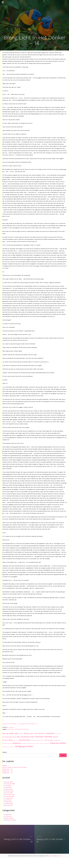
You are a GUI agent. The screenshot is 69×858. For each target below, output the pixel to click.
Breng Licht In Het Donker (14, 729)
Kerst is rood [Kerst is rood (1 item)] (15, 740)
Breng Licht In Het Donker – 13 (10, 723)
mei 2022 (8, 785)
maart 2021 (8, 801)
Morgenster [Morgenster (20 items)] (16, 743)
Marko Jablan (9, 818)
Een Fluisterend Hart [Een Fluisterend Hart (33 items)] (25, 737)
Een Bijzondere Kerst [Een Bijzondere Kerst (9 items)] (9, 737)
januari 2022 (9, 792)
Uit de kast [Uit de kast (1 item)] (42, 743)
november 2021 (9, 796)
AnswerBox (58, 855)
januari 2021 (8, 805)
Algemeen (8, 814)
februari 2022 (9, 791)
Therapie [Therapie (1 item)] (37, 743)
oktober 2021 (9, 798)
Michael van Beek (10, 820)
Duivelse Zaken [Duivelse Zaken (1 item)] (58, 733)
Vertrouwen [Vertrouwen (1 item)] (47, 743)
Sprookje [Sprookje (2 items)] (24, 743)
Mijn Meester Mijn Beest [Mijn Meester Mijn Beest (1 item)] (7, 743)
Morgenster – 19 (7, 771)
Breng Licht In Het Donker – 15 (29, 723)
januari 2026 (9, 782)
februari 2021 (9, 803)
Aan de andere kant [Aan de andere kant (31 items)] (10, 733)
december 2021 (9, 794)
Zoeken (4, 752)
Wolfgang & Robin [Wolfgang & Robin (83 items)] (24, 746)
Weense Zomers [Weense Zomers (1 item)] (5, 746)
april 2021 (8, 800)
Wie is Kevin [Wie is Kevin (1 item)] (12, 746)
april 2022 (8, 787)
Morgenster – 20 (7, 769)
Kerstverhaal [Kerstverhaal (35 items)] (24, 740)
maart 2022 (8, 789)
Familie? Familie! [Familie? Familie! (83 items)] (43, 736)
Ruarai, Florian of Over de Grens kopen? (14, 767)
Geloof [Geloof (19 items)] (55, 737)
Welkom (4, 765)
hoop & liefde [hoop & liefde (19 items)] (7, 740)
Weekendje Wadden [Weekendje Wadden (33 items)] (58, 743)
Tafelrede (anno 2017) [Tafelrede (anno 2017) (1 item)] (30, 743)
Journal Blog (52, 855)
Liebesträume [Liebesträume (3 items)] (56, 740)
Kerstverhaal (25, 729)
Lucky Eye (10, 727)
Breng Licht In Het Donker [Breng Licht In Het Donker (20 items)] (34, 733)
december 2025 (10, 783)
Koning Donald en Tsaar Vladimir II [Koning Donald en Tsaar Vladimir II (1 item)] (37, 740)
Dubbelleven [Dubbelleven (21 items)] (50, 733)
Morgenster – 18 (7, 772)
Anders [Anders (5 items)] (21, 733)
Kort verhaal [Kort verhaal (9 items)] (49, 740)
